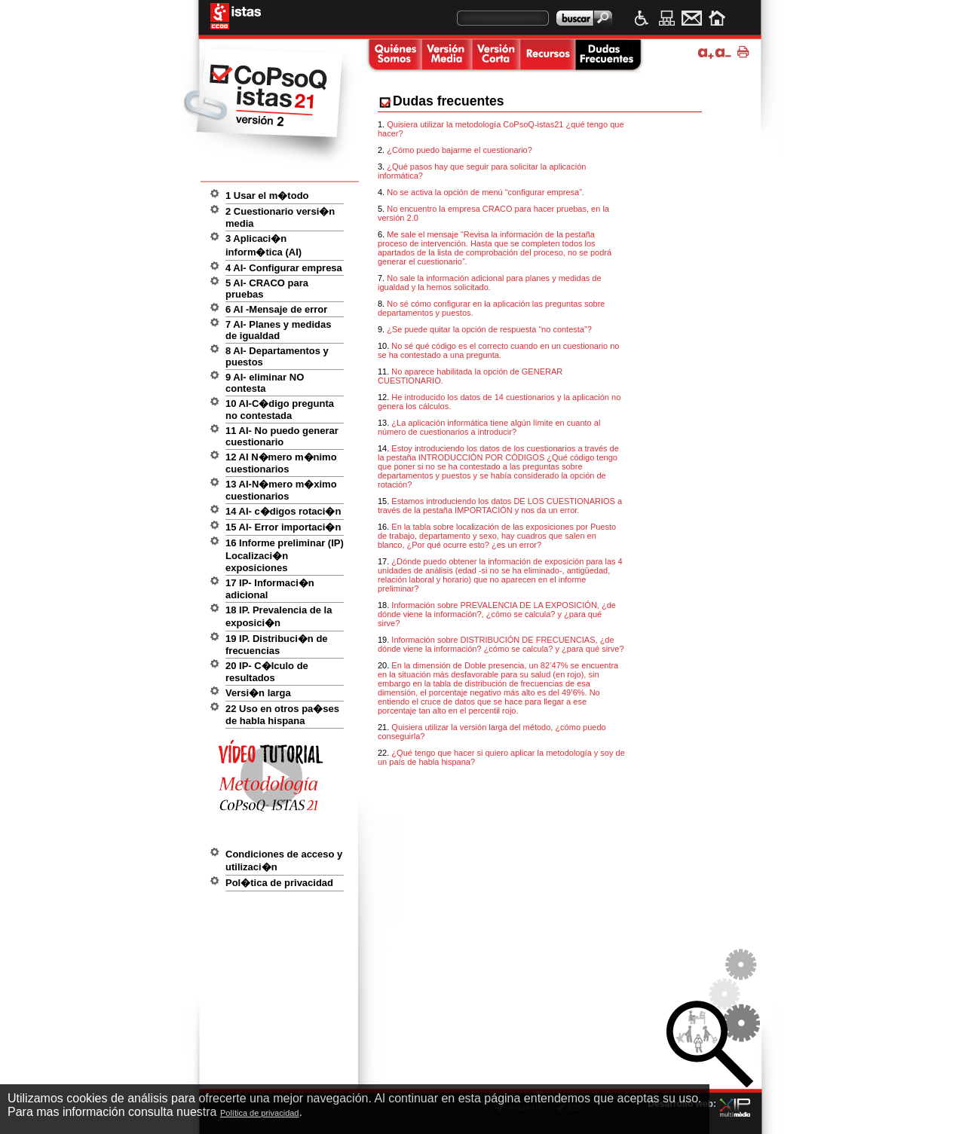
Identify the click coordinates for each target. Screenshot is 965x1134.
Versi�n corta (495, 55)
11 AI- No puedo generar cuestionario (282, 436)
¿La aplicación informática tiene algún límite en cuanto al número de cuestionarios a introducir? (489, 427)
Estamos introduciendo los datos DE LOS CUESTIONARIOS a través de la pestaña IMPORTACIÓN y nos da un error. (500, 506)
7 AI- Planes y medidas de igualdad (278, 330)
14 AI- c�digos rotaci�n (283, 511)
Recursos (547, 55)
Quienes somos (392, 55)
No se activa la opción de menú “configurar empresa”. (485, 192)
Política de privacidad (259, 1112)
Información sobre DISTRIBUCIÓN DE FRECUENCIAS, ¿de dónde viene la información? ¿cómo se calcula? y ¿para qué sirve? (501, 644)
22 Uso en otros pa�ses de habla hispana (282, 714)
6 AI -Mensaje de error (276, 309)
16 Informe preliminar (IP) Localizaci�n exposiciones (284, 555)
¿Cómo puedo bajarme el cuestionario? (459, 149)
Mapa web (667, 18)
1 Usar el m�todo (267, 195)
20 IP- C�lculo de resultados (266, 671)
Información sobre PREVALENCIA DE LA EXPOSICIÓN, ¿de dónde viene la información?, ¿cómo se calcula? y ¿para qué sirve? (497, 614)
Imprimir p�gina (745, 52)
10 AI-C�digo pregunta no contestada (279, 409)
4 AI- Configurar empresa (283, 268)
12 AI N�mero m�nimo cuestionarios (281, 463)
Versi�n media (446, 55)
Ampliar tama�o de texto (706, 52)
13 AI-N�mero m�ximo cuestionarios (281, 490)
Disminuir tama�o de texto (723, 52)
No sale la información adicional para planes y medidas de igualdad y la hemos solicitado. (490, 283)
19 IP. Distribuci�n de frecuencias (276, 644)
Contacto (692, 18)
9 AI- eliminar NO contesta (264, 382)
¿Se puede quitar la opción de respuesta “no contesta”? (489, 329)
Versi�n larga (258, 692)
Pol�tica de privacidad (279, 882)
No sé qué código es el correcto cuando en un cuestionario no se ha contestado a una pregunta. (498, 350)
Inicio (716, 18)
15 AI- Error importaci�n (283, 527)
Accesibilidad (642, 18)
